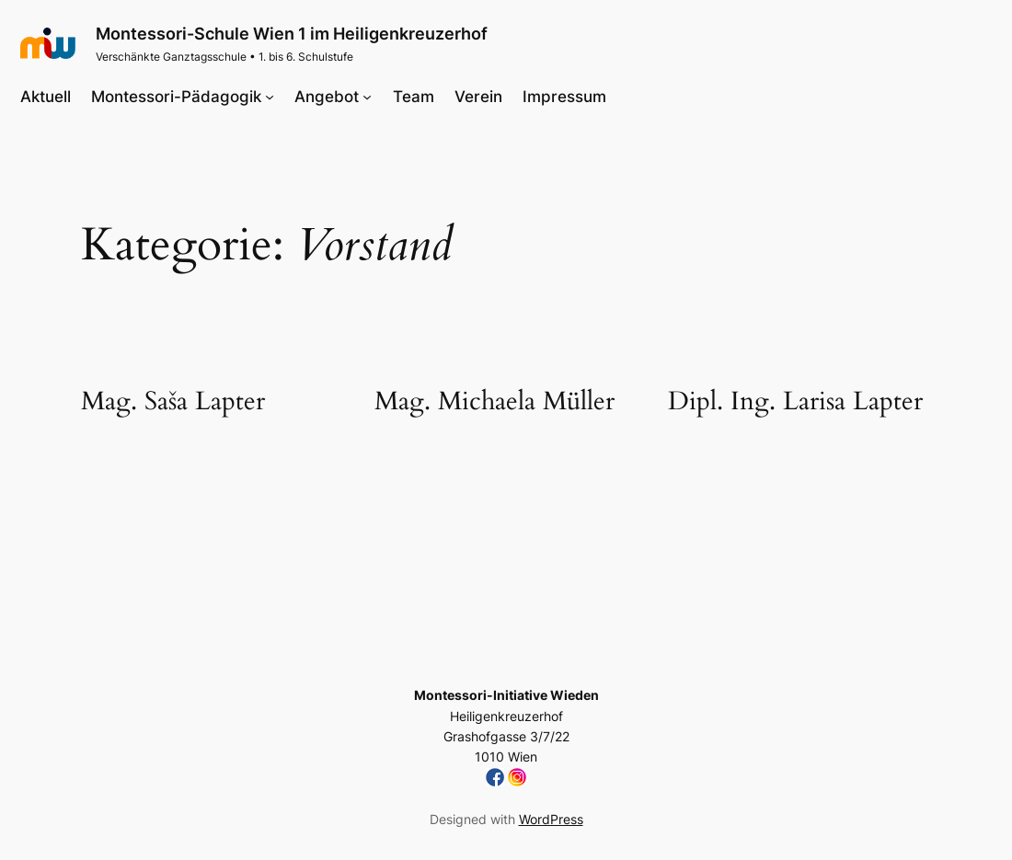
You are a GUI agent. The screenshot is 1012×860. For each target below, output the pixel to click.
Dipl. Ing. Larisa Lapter (795, 402)
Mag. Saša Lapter (173, 402)
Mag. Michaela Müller (494, 402)
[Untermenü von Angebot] (367, 96)
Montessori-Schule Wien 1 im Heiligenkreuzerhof (292, 33)
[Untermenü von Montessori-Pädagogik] (269, 96)
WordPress (551, 819)
